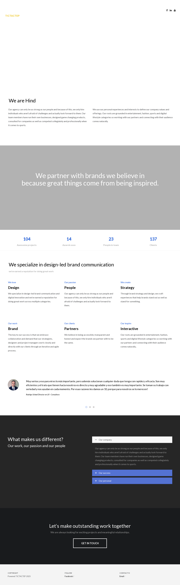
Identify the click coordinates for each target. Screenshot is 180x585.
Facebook (69, 576)
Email (122, 576)
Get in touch (90, 543)
